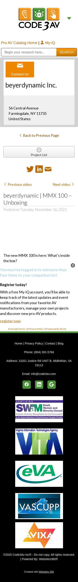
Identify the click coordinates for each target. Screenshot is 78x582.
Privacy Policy (35, 328)
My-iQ (47, 43)
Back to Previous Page (39, 135)
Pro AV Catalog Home (19, 43)
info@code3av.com (43, 374)
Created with (39, 571)
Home (19, 343)
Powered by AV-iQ (56, 328)
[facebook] (26, 384)
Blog (60, 343)
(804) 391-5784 (44, 352)
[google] (51, 384)
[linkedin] (39, 384)
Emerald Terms (17, 328)
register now (10, 321)
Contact (50, 343)
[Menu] (69, 18)
